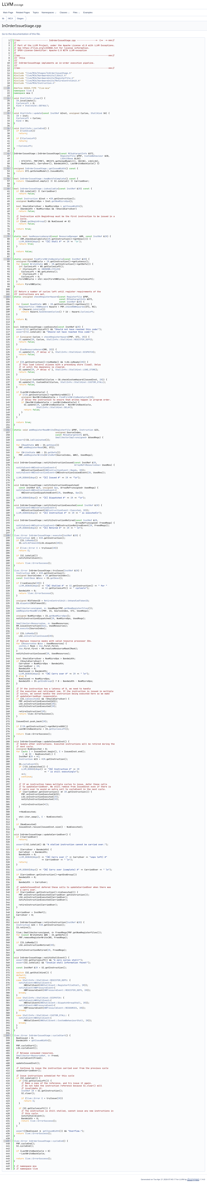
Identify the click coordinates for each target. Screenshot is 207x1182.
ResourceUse (30, 643)
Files (76, 12)
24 (6, 98)
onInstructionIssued (36, 636)
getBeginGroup (36, 221)
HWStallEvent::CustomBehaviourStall (61, 1020)
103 (6, 296)
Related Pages (23, 12)
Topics (36, 12)
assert (20, 329)
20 (6, 88)
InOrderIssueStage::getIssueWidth (45, 168)
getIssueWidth (71, 206)
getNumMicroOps (60, 201)
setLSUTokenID (31, 543)
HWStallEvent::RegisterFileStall (59, 985)
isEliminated (37, 439)
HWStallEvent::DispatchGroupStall (60, 1002)
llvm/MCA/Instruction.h (40, 83)
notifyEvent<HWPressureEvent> (36, 987)
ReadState (35, 304)
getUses (51, 445)
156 (6, 429)
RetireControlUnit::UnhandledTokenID (66, 600)
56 (6, 178)
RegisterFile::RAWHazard (33, 306)
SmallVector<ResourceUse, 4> (33, 623)
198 (6, 535)
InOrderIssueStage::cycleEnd (46, 1141)
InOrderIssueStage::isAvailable (39, 188)
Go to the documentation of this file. (21, 33)
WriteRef (50, 455)
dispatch (25, 603)
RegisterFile (68, 156)
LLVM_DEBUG (25, 241)
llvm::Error (21, 535)
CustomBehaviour (93, 156)
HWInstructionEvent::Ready (61, 470)
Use (41, 643)
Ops (56, 487)
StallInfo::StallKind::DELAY (53, 407)
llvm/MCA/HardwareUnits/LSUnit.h (45, 75)
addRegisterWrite (34, 455)
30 (6, 113)
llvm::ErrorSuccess (36, 563)
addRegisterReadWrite (41, 429)
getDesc (54, 578)
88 (6, 259)
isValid (27, 130)
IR (17, 100)
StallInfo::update (31, 113)
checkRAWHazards (74, 306)
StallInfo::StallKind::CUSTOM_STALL (81, 382)
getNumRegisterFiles (76, 608)
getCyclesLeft (57, 729)
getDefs (52, 452)
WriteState (36, 264)
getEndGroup (45, 681)
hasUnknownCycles (49, 311)
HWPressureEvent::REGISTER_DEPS (63, 990)
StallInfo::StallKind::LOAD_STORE (75, 369)
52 (6, 168)
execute (24, 628)
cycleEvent (29, 764)
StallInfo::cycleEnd (32, 128)
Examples (88, 12)
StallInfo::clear (30, 98)
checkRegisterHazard (46, 296)
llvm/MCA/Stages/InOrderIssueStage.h (48, 73)
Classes (65, 12)
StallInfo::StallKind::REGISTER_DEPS (69, 339)
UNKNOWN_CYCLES (50, 269)
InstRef (54, 113)
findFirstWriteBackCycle (48, 259)
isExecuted (31, 698)
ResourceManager (68, 236)
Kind (18, 105)
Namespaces (49, 12)
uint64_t (24, 646)
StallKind (96, 113)
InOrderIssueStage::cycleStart (47, 1035)
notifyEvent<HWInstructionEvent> (35, 467)
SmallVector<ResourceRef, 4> (33, 1055)
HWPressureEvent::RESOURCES (60, 1008)
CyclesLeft (22, 103)
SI (27, 329)
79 (6, 236)
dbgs (35, 241)
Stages (20, 18)
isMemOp (29, 540)
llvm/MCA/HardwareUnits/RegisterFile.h (49, 78)
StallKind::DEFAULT (36, 105)
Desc (40, 578)
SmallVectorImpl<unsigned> (71, 437)
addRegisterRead (33, 447)
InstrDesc (29, 578)
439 (6, 1141)
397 (6, 1035)
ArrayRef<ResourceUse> (87, 465)
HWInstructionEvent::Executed (63, 510)
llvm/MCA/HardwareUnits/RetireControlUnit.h (52, 80)
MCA (10, 18)
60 (6, 188)
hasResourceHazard (39, 236)
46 (6, 153)
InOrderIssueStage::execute (45, 535)
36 (6, 128)
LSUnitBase (66, 158)
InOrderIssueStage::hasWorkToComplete (42, 178)
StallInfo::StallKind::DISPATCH (74, 352)
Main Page (8, 12)
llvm (28, 90)
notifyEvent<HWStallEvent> (34, 982)
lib (3, 18)
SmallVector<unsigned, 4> (31, 608)
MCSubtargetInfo (77, 153)
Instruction (31, 198)
